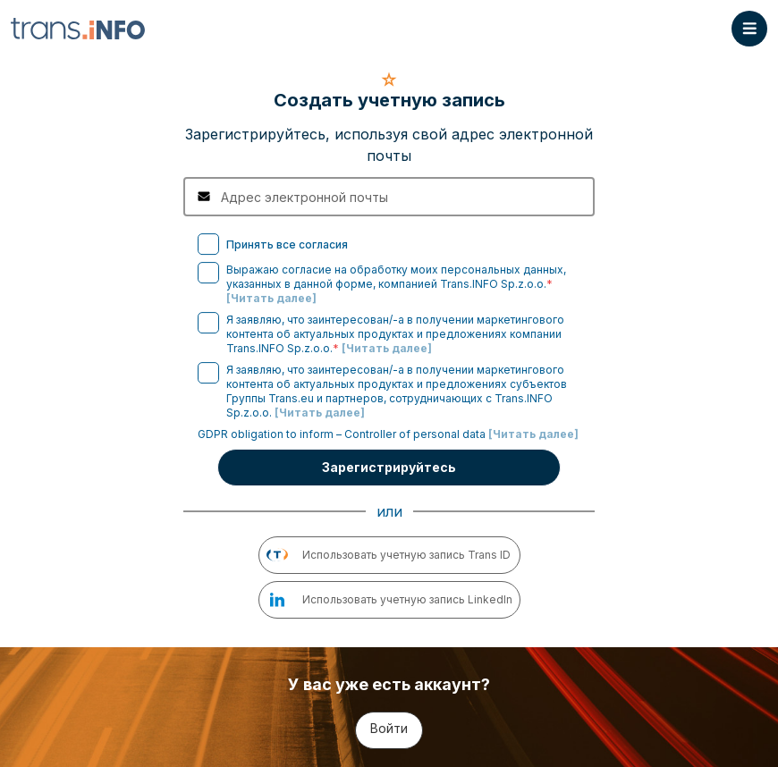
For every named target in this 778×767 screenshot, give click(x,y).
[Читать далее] (271, 298)
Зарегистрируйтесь (389, 467)
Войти (389, 728)
